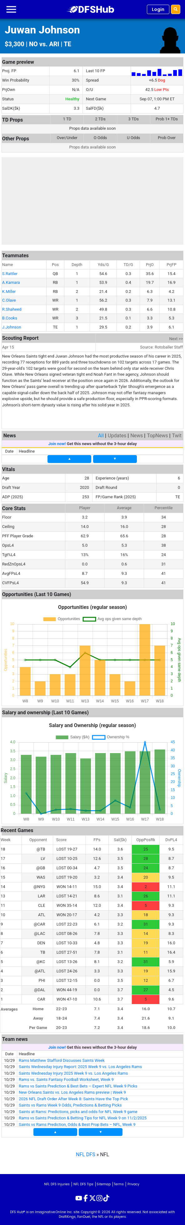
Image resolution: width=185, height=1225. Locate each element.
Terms (119, 1182)
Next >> (176, 336)
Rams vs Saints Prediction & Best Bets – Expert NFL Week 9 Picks (78, 1084)
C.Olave (9, 298)
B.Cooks (9, 316)
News (136, 433)
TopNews (157, 433)
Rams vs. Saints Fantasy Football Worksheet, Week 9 (66, 1077)
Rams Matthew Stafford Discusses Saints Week (61, 1058)
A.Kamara (11, 280)
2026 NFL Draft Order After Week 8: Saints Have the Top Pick (73, 1096)
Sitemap (104, 1182)
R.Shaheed (12, 307)
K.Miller (9, 289)
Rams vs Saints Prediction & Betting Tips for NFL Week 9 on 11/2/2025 (83, 1115)
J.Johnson (11, 325)
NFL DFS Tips (83, 1182)
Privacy (133, 1182)
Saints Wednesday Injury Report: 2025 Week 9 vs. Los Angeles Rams (80, 1064)
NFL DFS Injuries (57, 1182)
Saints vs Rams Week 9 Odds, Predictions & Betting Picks (70, 1103)
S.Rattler (10, 271)
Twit (176, 433)
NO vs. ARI (44, 44)
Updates (117, 433)
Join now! (57, 441)
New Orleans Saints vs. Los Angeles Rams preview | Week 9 (72, 1090)
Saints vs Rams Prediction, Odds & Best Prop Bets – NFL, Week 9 (77, 1122)
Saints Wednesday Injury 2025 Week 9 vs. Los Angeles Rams (73, 1071)
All (101, 433)
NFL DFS (85, 1152)
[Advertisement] (92, 201)
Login (158, 9)
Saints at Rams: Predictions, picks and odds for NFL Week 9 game (78, 1109)
